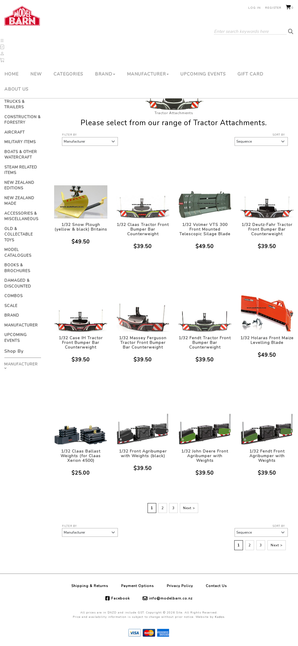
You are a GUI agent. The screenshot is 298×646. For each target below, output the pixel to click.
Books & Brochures (17, 268)
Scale (10, 305)
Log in (254, 8)
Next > (189, 508)
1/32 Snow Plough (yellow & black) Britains (80, 227)
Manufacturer (148, 74)
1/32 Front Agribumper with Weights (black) (143, 453)
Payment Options (137, 586)
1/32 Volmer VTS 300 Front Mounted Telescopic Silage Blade (204, 229)
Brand (105, 74)
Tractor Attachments (174, 113)
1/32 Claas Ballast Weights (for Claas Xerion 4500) (81, 455)
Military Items (20, 142)
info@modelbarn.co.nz (171, 598)
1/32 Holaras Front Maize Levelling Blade (267, 340)
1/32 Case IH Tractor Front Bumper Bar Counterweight (81, 342)
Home (11, 74)
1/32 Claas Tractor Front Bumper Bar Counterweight (143, 229)
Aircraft (14, 132)
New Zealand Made (19, 201)
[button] (2, 40)
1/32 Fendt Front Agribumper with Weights (267, 455)
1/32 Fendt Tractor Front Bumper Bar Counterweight (205, 342)
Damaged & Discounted (17, 283)
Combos (13, 296)
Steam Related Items (20, 170)
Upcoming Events (203, 74)
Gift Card (250, 74)
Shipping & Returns (89, 586)
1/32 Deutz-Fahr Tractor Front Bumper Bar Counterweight (267, 229)
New (36, 74)
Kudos (219, 617)
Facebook (120, 598)
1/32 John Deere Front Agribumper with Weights (204, 455)
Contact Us (216, 586)
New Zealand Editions (19, 185)
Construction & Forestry (22, 119)
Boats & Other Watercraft (20, 154)
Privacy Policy (180, 586)
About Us (16, 89)
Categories (68, 74)
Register (273, 8)
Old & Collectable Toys (18, 234)
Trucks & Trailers (14, 104)
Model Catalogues (17, 252)
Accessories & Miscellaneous (21, 216)
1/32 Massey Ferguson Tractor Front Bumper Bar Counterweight (142, 342)
